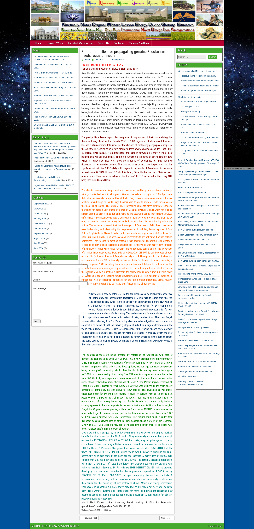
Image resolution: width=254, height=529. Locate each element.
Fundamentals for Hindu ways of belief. (198, 101)
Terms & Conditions (139, 43)
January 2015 (40, 218)
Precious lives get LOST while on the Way (53, 158)
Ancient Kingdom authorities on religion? (199, 90)
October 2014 (40, 228)
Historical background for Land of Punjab (199, 85)
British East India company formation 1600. (198, 235)
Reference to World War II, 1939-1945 (196, 274)
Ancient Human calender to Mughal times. (199, 80)
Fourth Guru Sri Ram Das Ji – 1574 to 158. (54, 77)
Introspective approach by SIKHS (193, 327)
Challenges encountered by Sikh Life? (196, 371)
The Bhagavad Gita (189, 106)
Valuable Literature (187, 376)
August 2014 (40, 238)
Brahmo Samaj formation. (192, 132)
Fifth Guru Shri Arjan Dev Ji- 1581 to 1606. (53, 82)
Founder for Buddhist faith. (190, 187)
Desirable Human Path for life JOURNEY (197, 361)
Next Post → (167, 518)
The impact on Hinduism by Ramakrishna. (199, 137)
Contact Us (103, 43)
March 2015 (39, 213)
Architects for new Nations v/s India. (195, 366)
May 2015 (38, 209)
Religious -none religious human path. (198, 76)
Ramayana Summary (190, 111)
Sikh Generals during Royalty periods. (195, 230)
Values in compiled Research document (196, 71)
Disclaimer (119, 43)
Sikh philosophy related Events (192, 192)
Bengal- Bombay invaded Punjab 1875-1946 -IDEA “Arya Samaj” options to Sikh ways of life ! (198, 163)
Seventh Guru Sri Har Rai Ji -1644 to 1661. (54, 95)
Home (38, 43)
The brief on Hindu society (190, 97)
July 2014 (38, 243)
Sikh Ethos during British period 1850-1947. (198, 261)
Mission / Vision (55, 43)
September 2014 (41, 233)
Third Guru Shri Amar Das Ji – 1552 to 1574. (54, 73)
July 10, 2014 (100, 59)
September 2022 (41, 204)
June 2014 (39, 248)
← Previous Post (89, 518)
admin (87, 59)
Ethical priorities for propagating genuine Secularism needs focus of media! (123, 53)
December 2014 (41, 223)
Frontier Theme (215, 526)
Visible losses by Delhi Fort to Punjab (195, 340)
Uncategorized (117, 59)
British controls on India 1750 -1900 (194, 239)
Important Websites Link (80, 43)
